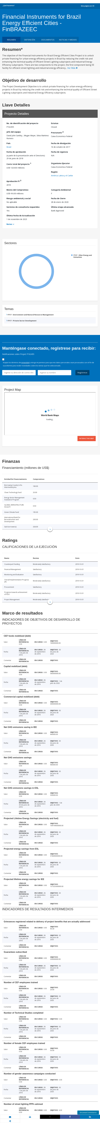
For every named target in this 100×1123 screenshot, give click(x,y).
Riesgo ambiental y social (19, 198)
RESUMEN (11, 39)
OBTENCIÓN (29, 39)
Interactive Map (86, 438)
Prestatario (57, 132)
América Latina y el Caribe (62, 175)
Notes (9, 224)
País (8, 143)
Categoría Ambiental (61, 190)
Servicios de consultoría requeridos (23, 207)
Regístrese (82, 372)
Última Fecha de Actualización (21, 215)
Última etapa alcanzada (62, 207)
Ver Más (72, 68)
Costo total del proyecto (19, 163)
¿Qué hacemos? (9, 5)
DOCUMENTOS (47, 39)
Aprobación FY (14, 180)
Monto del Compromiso (17, 190)
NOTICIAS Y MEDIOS (68, 39)
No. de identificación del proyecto (22, 123)
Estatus (54, 123)
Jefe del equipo (14, 132)
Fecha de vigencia (59, 152)
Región (54, 172)
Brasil (9, 147)
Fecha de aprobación (16, 152)
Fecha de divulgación (61, 143)
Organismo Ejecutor (60, 163)
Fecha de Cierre (58, 198)
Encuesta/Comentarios (88, 1112)
